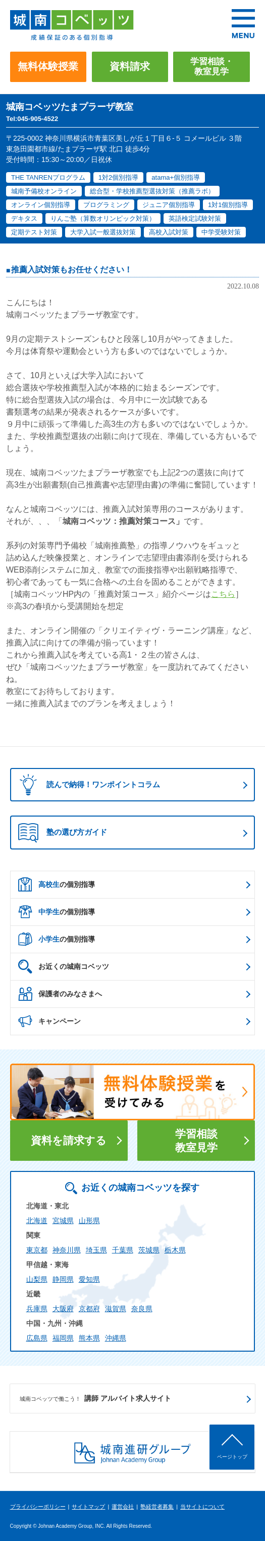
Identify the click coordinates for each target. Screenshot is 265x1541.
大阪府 (63, 1309)
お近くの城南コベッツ (63, 966)
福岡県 (63, 1338)
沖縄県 (115, 1338)
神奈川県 (66, 1250)
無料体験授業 (48, 66)
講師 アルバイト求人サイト (95, 1398)
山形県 (89, 1220)
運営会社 (123, 1507)
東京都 (36, 1250)
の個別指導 (56, 884)
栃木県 (175, 1250)
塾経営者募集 (157, 1507)
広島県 (36, 1338)
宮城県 (63, 1220)
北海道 (36, 1220)
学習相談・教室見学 (211, 66)
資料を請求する (69, 1140)
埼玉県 (96, 1250)
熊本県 (89, 1338)
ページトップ (232, 1456)
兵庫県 (36, 1309)
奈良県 (141, 1309)
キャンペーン (49, 1021)
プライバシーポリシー (38, 1507)
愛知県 (89, 1279)
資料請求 (130, 66)
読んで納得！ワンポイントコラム (86, 785)
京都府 (89, 1309)
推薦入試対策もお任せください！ (71, 269)
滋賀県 (115, 1309)
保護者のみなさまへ (60, 994)
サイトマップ (88, 1507)
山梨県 (36, 1279)
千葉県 (122, 1250)
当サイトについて (202, 1507)
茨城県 (149, 1250)
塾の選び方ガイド (62, 833)
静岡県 (63, 1279)
